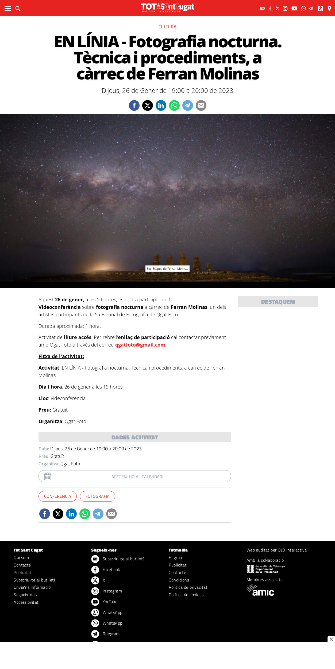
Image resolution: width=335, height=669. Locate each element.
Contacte (22, 565)
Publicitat (23, 572)
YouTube (104, 602)
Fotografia (98, 496)
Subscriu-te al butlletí (34, 580)
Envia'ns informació (32, 587)
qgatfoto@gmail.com (140, 344)
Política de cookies (186, 594)
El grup (175, 557)
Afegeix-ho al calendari (137, 476)
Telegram (105, 634)
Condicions (179, 580)
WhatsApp (106, 612)
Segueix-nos (25, 594)
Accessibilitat (26, 602)
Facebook (105, 570)
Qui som (21, 557)
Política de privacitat (188, 587)
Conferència (57, 496)
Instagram (106, 591)
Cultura (167, 26)
